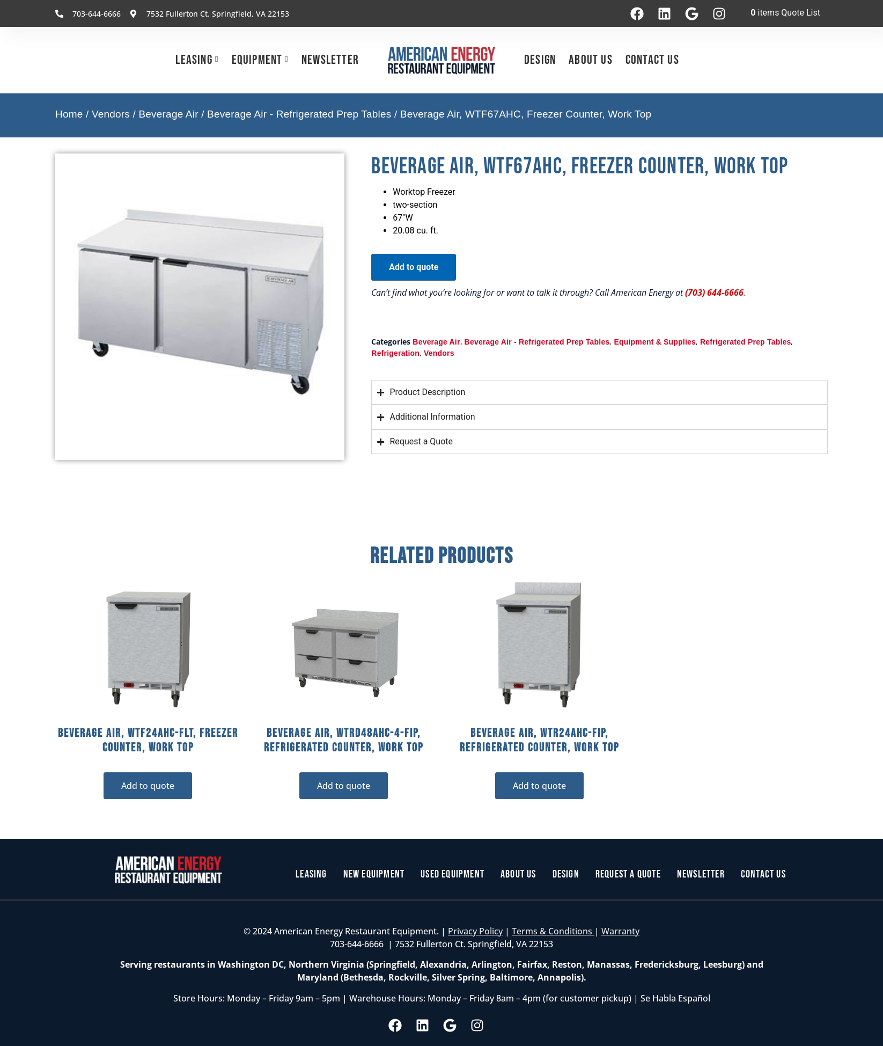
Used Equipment (452, 874)
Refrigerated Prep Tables (745, 342)
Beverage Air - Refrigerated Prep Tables (299, 114)
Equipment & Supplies (655, 342)
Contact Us (652, 60)
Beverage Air (168, 114)
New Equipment (374, 874)
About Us (591, 60)
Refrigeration (395, 353)
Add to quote (413, 267)
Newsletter (330, 60)
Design (540, 60)
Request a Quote (628, 874)
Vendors (111, 114)
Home (69, 114)
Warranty (620, 931)
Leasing (193, 60)
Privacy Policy (475, 931)
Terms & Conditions (553, 931)
